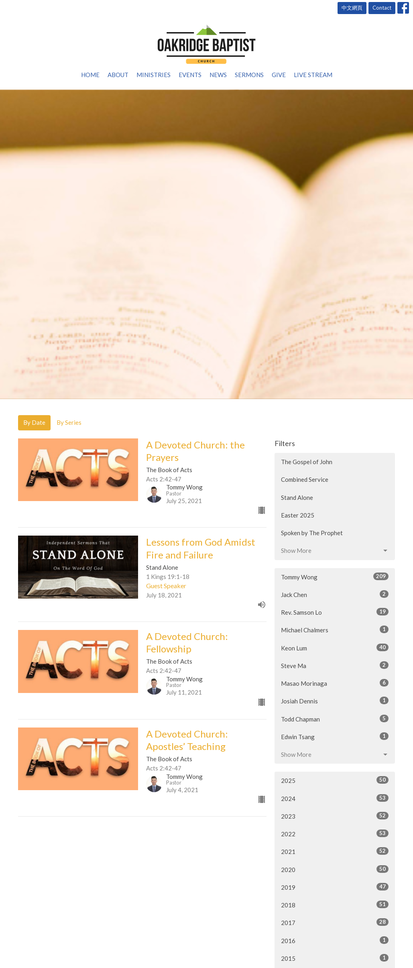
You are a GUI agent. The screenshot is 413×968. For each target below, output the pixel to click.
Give (279, 74)
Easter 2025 (297, 515)
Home (90, 74)
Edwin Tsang (335, 736)
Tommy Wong (335, 577)
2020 (335, 869)
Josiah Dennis (335, 701)
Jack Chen (335, 594)
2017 (335, 922)
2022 (335, 833)
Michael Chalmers (335, 630)
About (118, 74)
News (218, 74)
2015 (335, 958)
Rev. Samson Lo (335, 612)
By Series (69, 422)
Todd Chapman (335, 719)
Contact (381, 7)
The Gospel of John (306, 461)
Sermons (249, 74)
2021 (335, 851)
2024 (335, 798)
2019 (335, 887)
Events (190, 74)
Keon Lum (335, 648)
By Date (34, 422)
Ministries (153, 74)
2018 (335, 905)
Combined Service (304, 479)
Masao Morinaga (335, 683)
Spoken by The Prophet (312, 532)
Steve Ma (335, 665)
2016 (335, 940)
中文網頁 (352, 7)
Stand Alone (297, 497)
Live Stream (313, 74)
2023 (335, 816)
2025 (335, 780)
